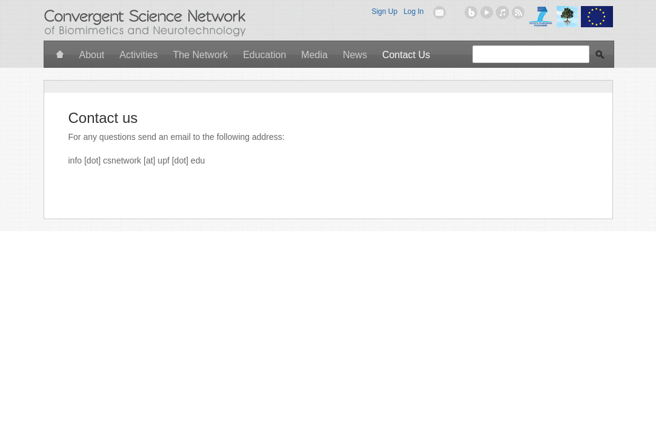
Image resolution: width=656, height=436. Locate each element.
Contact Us (406, 55)
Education (264, 55)
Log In (413, 11)
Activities (138, 55)
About (92, 55)
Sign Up (384, 11)
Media (314, 55)
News (355, 55)
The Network (200, 55)
